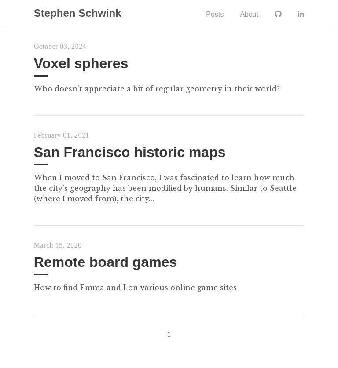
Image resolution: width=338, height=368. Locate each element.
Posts (215, 14)
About (249, 14)
